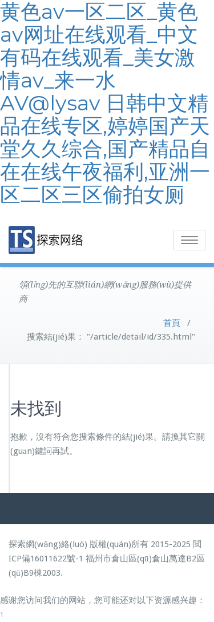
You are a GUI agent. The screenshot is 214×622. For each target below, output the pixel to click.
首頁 (171, 323)
